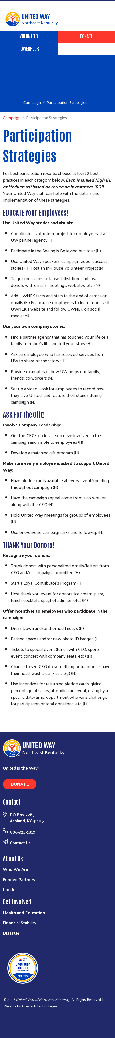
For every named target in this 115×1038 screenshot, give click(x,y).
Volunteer (29, 36)
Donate (86, 36)
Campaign (32, 102)
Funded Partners (19, 879)
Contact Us (20, 842)
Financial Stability (19, 922)
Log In (9, 889)
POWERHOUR (28, 48)
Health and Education (24, 912)
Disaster (11, 932)
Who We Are (15, 869)
